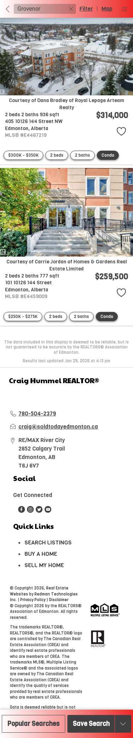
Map (106, 8)
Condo (107, 155)
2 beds (56, 155)
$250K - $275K (23, 316)
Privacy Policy (32, 600)
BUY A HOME (40, 554)
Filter (86, 8)
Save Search (91, 724)
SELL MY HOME (44, 565)
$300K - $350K (23, 155)
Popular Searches (33, 724)
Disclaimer (58, 600)
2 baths (82, 155)
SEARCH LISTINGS (48, 542)
